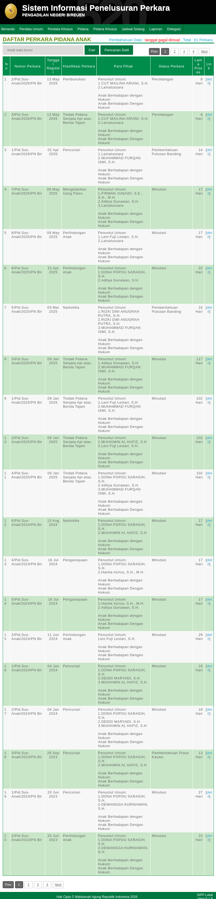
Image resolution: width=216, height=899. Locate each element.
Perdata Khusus (60, 29)
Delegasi (174, 29)
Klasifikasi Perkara (79, 66)
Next (204, 51)
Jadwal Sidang (133, 29)
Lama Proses (198, 66)
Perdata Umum (31, 29)
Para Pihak (123, 66)
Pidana (83, 29)
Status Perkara (171, 66)
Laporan (155, 29)
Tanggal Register (53, 66)
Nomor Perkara (28, 66)
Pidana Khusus (105, 29)
